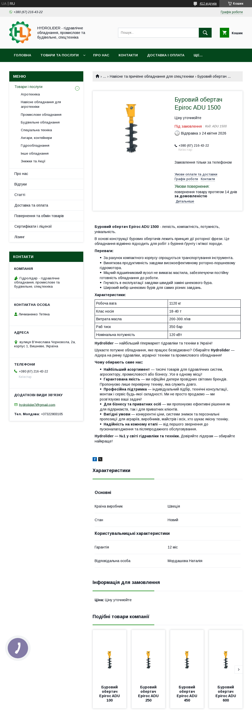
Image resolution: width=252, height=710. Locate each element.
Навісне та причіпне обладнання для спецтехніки (152, 76)
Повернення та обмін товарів (39, 216)
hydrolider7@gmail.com (37, 404)
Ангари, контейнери (36, 138)
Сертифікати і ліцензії (33, 226)
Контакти (128, 55)
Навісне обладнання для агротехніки (41, 104)
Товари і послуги (28, 87)
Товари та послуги (59, 55)
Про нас (101, 55)
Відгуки (20, 184)
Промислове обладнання (41, 115)
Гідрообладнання (35, 145)
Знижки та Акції (33, 161)
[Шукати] (205, 33)
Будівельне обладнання (40, 122)
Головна (22, 55)
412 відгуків (208, 3)
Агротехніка (30, 94)
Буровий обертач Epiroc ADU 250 (149, 693)
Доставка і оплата (165, 55)
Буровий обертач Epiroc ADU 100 (110, 693)
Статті (19, 195)
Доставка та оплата (31, 205)
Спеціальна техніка (36, 130)
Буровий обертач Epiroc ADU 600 (226, 693)
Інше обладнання (35, 153)
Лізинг (19, 237)
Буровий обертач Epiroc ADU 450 (187, 693)
